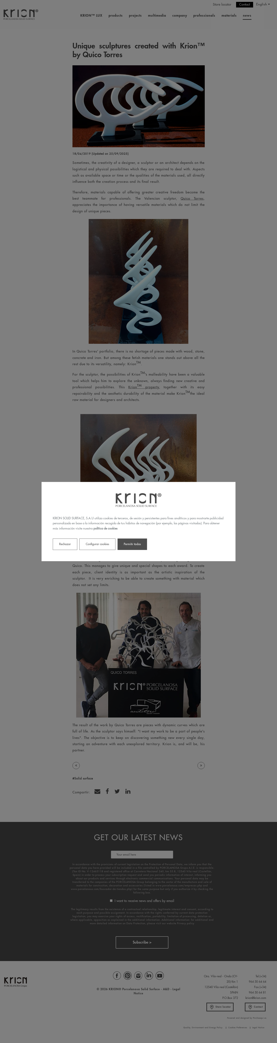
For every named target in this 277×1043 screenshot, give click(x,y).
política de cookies (105, 528)
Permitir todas (132, 544)
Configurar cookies (97, 544)
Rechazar (65, 544)
